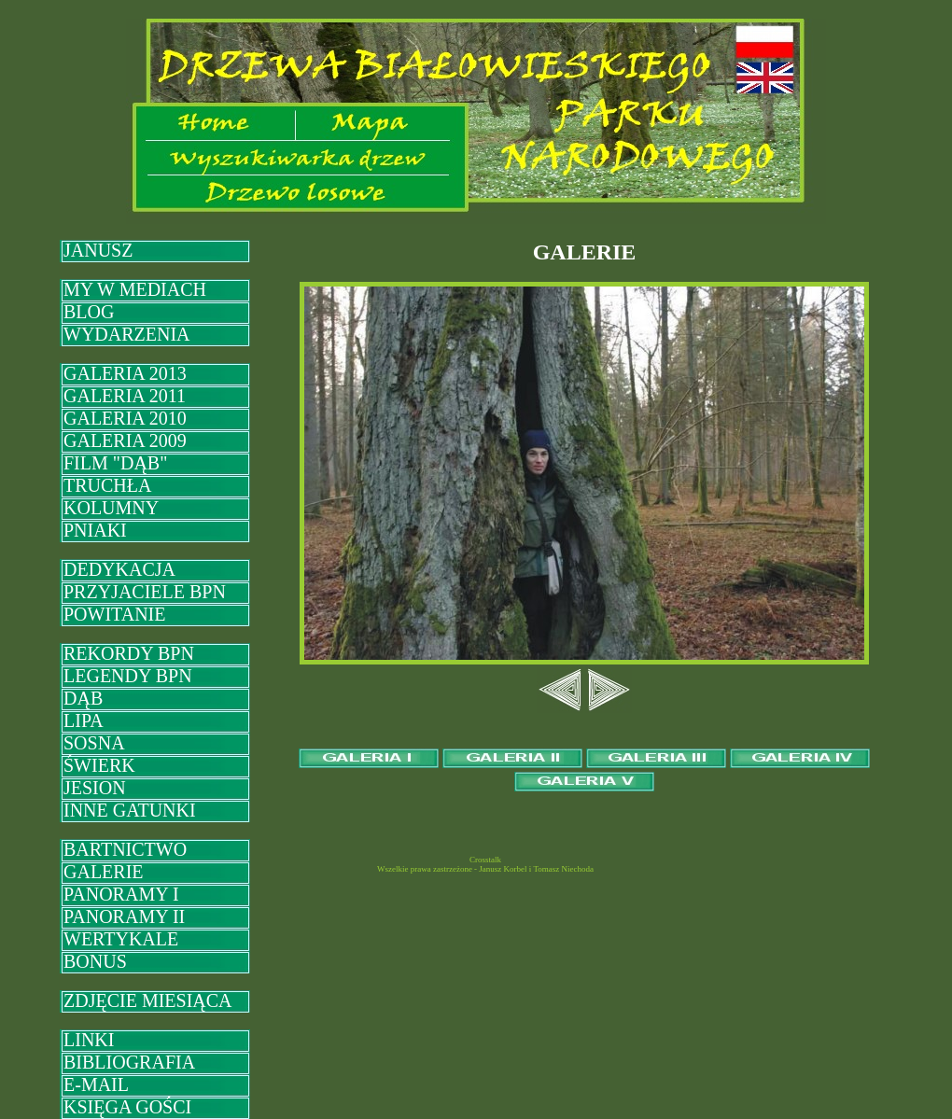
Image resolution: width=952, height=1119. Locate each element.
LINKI (88, 1039)
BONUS (95, 961)
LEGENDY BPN (127, 675)
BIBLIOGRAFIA (129, 1062)
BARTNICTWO (125, 849)
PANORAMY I (121, 894)
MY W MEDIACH (134, 289)
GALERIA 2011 (124, 395)
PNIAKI (95, 530)
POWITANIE (114, 614)
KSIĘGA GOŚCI (127, 1107)
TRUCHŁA (107, 485)
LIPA (83, 720)
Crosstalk (485, 859)
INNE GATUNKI (129, 810)
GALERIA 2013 (125, 373)
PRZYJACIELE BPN (144, 591)
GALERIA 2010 (125, 418)
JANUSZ (98, 250)
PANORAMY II (124, 916)
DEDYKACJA (119, 569)
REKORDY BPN (128, 653)
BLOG (88, 311)
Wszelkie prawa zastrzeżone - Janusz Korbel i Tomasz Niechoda (485, 869)
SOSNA (94, 743)
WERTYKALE (120, 939)
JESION (94, 787)
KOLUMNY (111, 507)
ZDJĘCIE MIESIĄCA (147, 1000)
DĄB (83, 698)
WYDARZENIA (126, 334)
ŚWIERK (99, 765)
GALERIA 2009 (125, 440)
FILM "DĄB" (115, 463)
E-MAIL (96, 1084)
